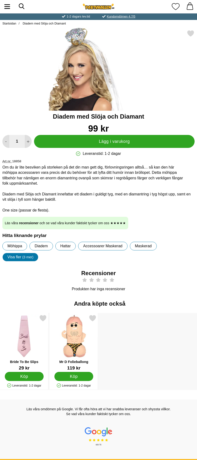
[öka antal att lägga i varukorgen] (28, 141)
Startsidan (9, 23)
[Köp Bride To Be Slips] (24, 376)
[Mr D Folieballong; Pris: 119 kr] (74, 342)
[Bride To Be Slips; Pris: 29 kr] (24, 342)
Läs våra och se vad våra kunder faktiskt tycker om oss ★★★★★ (65, 223)
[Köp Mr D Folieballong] (73, 376)
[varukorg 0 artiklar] (190, 6)
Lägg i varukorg (114, 141)
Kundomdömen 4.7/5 (121, 16)
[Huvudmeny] (7, 6)
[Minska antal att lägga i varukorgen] (5, 141)
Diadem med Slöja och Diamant (44, 23)
